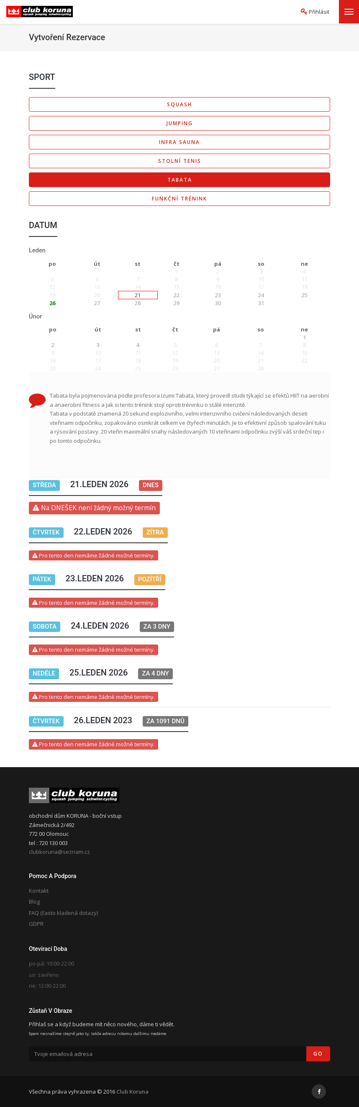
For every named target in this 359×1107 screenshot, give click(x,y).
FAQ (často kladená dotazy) (63, 913)
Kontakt (39, 890)
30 (218, 303)
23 (218, 295)
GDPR (36, 923)
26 (52, 303)
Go (318, 1053)
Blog (34, 901)
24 (261, 295)
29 (177, 303)
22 (177, 295)
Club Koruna (132, 1091)
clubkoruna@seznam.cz (59, 851)
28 (138, 303)
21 (138, 295)
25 (305, 295)
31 (261, 303)
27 (97, 303)
